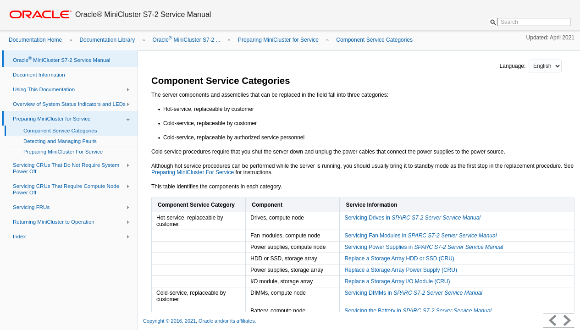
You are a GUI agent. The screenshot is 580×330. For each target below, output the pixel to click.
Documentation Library (107, 40)
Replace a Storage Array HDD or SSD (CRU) (399, 258)
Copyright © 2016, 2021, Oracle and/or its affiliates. (200, 321)
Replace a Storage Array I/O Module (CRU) (397, 281)
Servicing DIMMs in (413, 293)
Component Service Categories (374, 40)
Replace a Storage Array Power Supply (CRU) (400, 270)
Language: (513, 66)
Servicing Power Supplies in (423, 247)
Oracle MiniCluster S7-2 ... (186, 40)
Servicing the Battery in (418, 311)
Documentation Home (35, 40)
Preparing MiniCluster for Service (278, 40)
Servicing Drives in (412, 217)
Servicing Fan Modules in (420, 235)
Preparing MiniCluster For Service (192, 172)
